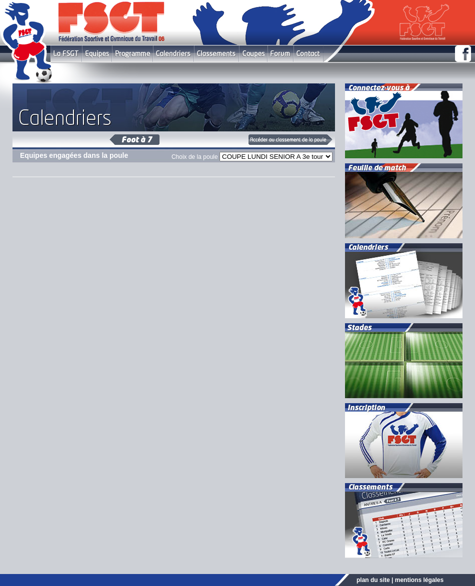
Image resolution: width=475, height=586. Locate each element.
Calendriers (173, 53)
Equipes (97, 53)
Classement (216, 53)
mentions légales (419, 580)
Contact (308, 53)
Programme (132, 53)
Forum (280, 53)
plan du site (373, 580)
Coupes (253, 53)
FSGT (66, 53)
